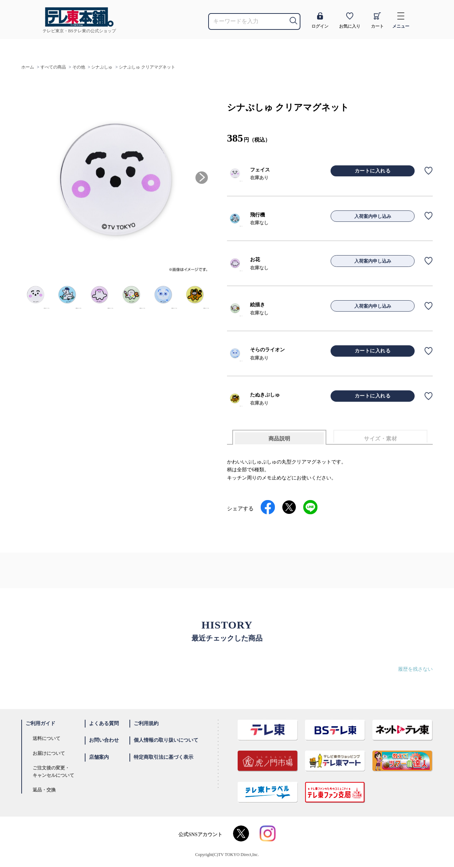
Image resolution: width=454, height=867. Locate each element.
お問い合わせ (104, 740)
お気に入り (349, 20)
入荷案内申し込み (372, 216)
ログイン (319, 20)
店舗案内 (99, 757)
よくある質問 (104, 723)
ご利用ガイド (40, 723)
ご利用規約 (146, 723)
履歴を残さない (415, 669)
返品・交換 (44, 789)
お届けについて (49, 753)
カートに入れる (373, 171)
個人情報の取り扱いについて (166, 740)
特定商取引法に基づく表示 (163, 757)
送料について (46, 738)
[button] (201, 177)
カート (377, 20)
